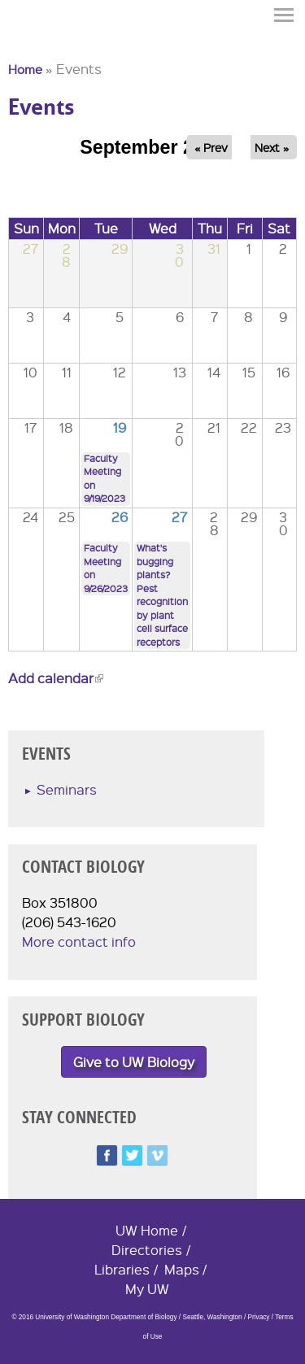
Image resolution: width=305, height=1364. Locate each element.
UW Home (146, 1230)
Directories (146, 1249)
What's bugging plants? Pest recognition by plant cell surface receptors (162, 594)
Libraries (122, 1269)
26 (119, 516)
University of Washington (37, 43)
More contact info (79, 941)
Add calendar (55, 677)
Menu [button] (284, 15)
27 (179, 516)
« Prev (211, 147)
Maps (181, 1269)
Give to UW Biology (133, 1061)
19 (119, 427)
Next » (272, 147)
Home (25, 69)
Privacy (259, 1317)
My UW (147, 1288)
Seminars (67, 789)
